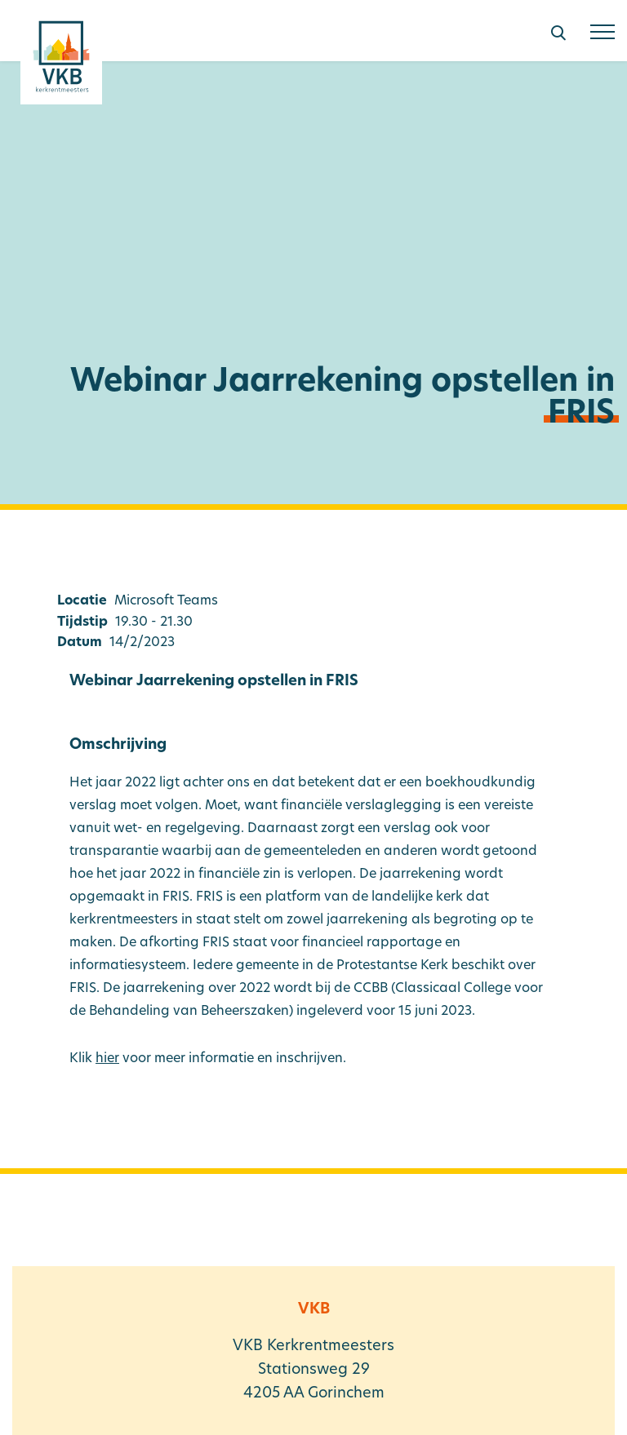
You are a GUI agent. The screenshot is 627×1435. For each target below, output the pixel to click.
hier (107, 1058)
